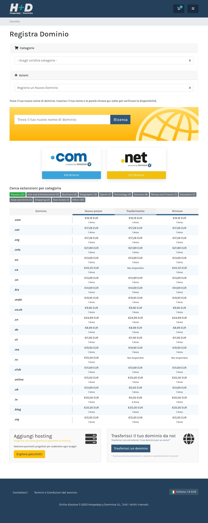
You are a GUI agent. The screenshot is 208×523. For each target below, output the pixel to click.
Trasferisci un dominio (131, 448)
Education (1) (187, 194)
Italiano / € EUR (183, 491)
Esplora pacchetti (29, 454)
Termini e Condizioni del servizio (55, 492)
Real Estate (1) (61, 199)
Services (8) (141, 194)
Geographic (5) (88, 194)
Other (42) (78, 199)
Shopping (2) (42, 199)
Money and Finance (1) (164, 194)
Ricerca (121, 119)
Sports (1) (105, 194)
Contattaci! (20, 492)
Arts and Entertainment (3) (43, 194)
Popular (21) (17, 194)
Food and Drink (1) (21, 199)
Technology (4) (122, 194)
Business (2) (69, 194)
